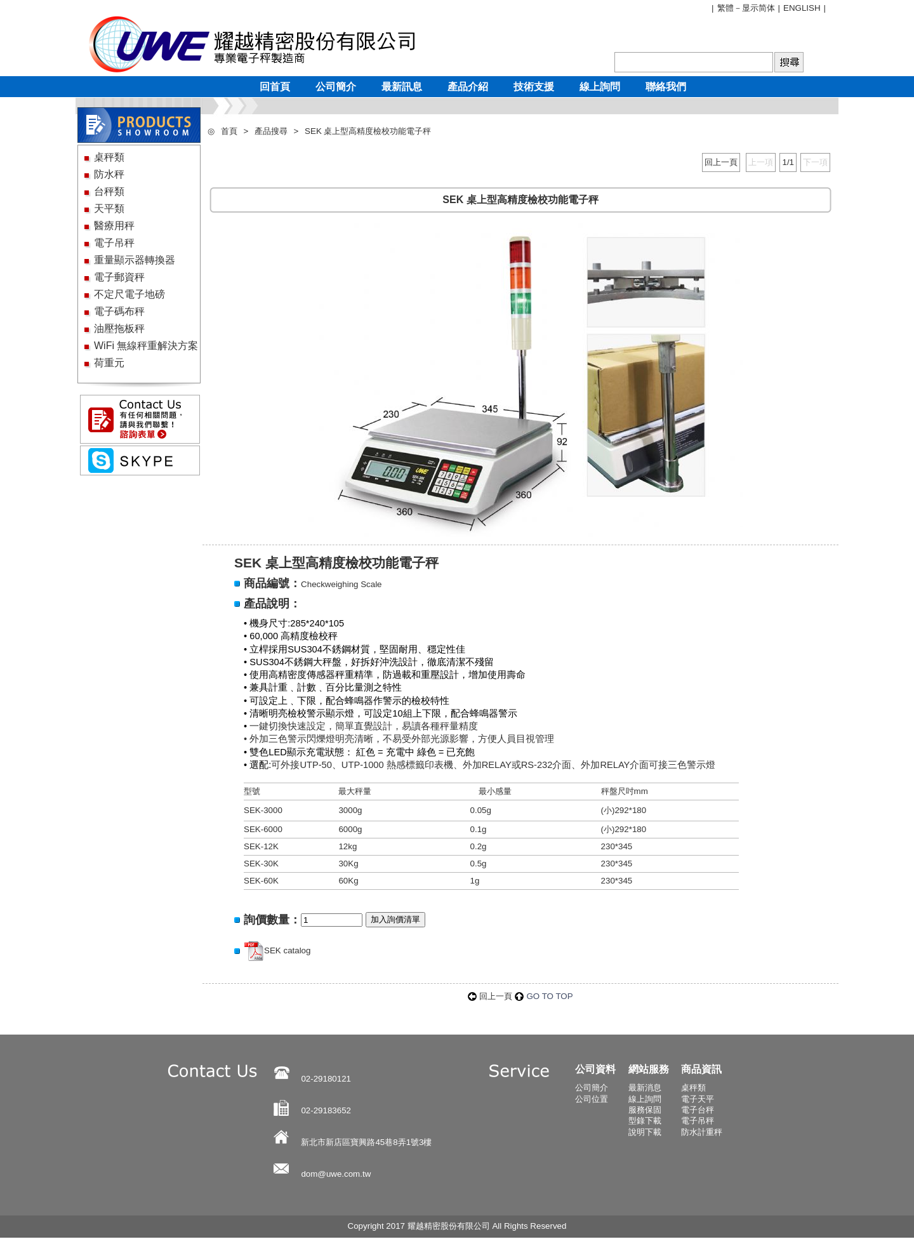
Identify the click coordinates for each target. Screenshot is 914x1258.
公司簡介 (591, 1087)
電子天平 (697, 1099)
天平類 (109, 208)
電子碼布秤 (119, 311)
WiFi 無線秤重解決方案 (146, 345)
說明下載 (644, 1132)
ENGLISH (802, 8)
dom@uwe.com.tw (336, 1174)
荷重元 (109, 362)
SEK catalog (287, 950)
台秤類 (109, 191)
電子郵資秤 (119, 277)
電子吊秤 (114, 242)
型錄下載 (644, 1120)
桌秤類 (109, 157)
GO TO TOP (549, 996)
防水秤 (109, 174)
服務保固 (644, 1110)
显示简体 (758, 8)
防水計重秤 (701, 1132)
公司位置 (591, 1099)
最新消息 (644, 1087)
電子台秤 (697, 1110)
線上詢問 (644, 1099)
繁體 (725, 8)
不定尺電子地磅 (129, 294)
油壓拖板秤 (119, 328)
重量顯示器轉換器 (134, 260)
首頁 (229, 131)
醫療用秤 (114, 225)
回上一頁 (721, 162)
